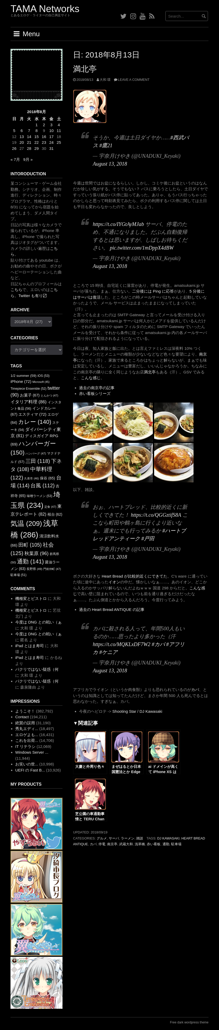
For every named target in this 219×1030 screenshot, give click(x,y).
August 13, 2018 (110, 164)
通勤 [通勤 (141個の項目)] (30, 561)
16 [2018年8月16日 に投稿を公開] (44, 136)
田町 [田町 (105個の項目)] (29, 545)
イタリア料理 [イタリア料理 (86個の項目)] (28, 401)
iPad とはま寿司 (29, 645)
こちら (16, 289)
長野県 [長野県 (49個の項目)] (34, 569)
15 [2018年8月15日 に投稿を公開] (36, 136)
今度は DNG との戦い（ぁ (38, 622)
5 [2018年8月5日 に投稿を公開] (14, 130)
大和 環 (105, 80)
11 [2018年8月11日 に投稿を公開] (59, 130)
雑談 (139, 838)
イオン (114, 582)
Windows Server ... (31, 752)
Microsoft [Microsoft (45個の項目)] (40, 381)
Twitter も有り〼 (32, 295)
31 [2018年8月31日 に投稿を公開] (51, 148)
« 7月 (15, 159)
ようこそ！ (25, 711)
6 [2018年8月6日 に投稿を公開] (21, 130)
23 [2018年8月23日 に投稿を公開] (44, 142)
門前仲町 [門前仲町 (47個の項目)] (52, 569)
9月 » (28, 159)
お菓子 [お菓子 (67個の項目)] (30, 395)
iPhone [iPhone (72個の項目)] (21, 381)
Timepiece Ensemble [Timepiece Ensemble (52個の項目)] (28, 388)
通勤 (166, 844)
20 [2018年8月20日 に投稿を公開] (21, 142)
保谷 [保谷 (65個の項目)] (47, 478)
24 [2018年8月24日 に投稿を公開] (51, 142)
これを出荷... (26, 740)
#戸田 (147, 538)
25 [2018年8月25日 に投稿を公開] (59, 142)
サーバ (114, 838)
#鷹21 (105, 145)
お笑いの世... (26, 764)
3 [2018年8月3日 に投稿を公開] (51, 125)
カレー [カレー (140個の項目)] (34, 422)
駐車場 (176, 844)
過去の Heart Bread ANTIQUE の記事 (111, 609)
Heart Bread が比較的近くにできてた (134, 576)
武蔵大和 (126, 844)
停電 (101, 844)
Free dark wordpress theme (189, 1022)
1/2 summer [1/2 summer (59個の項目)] (23, 376)
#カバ (158, 644)
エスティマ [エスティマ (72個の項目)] (32, 414)
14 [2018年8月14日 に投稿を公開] (29, 136)
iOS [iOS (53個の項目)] (44, 376)
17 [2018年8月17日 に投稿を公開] (51, 136)
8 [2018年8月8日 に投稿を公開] (36, 130)
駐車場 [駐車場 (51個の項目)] (19, 575)
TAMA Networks (45, 8)
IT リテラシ (25, 746)
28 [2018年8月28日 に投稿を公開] (29, 148)
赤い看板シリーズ (95, 393)
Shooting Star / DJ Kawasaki (137, 711)
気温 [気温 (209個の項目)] (26, 523)
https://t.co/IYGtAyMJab (118, 224)
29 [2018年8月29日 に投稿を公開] (36, 148)
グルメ (102, 838)
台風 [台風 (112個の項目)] (42, 485)
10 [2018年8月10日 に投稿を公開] (51, 130)
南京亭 (112, 844)
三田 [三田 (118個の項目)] (37, 461)
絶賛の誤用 (25, 723)
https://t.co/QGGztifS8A (156, 515)
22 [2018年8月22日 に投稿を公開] (36, 142)
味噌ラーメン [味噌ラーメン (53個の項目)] (39, 496)
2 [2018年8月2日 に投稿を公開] (44, 125)
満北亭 (85, 69)
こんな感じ (91, 378)
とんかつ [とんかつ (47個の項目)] (49, 395)
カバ (195, 689)
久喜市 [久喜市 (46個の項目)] (31, 478)
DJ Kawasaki (168, 838)
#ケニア (108, 652)
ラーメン (127, 838)
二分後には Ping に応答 (153, 291)
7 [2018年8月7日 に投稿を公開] (29, 130)
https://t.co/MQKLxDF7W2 (121, 644)
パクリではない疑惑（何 (37, 669)
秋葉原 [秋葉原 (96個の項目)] (36, 553)
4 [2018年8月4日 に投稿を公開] (59, 125)
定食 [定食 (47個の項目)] (50, 506)
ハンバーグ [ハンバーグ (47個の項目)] (35, 453)
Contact (22, 717)
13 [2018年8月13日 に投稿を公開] (21, 136)
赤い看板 (153, 844)
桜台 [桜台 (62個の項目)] (55, 514)
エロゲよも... (26, 734)
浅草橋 (140, 844)
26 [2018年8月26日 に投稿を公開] (14, 148)
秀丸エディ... (26, 728)
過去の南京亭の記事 (96, 387)
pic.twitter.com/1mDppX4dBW (142, 248)
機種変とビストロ (31, 598)
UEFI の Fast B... (30, 770)
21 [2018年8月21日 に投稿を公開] (29, 142)
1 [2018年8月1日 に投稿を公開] (36, 125)
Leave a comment (133, 80)
